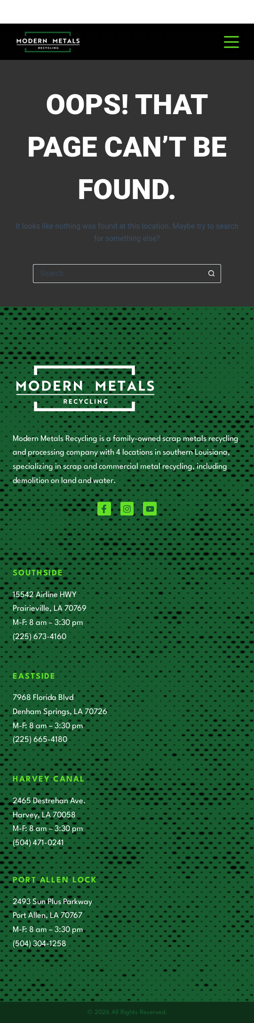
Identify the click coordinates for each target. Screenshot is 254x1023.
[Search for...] (117, 273)
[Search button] (211, 273)
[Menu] (231, 42)
